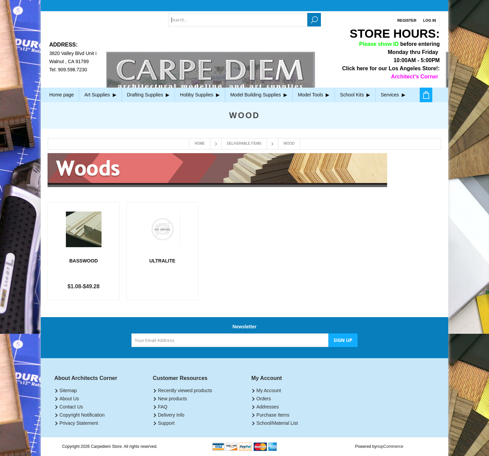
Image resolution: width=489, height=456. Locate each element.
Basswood (83, 260)
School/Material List (277, 423)
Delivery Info (171, 415)
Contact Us (71, 406)
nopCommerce (390, 446)
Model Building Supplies (258, 94)
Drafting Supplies (148, 94)
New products (172, 398)
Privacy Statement (78, 423)
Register (406, 20)
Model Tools (313, 94)
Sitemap (68, 390)
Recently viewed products (185, 390)
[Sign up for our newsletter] (229, 340)
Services (393, 94)
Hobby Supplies (200, 94)
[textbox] (237, 19)
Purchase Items (272, 415)
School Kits (355, 94)
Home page (61, 94)
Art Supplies (100, 94)
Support (166, 423)
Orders (263, 398)
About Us (69, 398)
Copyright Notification (82, 415)
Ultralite (162, 260)
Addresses (267, 406)
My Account (268, 390)
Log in (429, 20)
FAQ (162, 406)
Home (200, 143)
